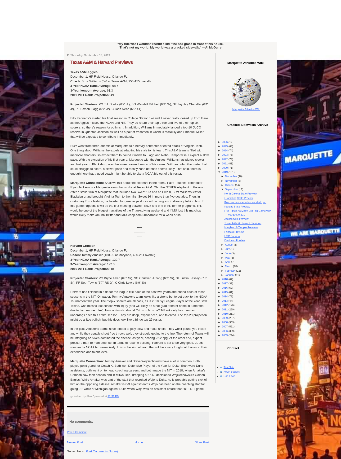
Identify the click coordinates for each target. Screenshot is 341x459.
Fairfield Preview (234, 231)
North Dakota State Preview (240, 193)
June (228, 253)
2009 (225, 318)
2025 (225, 146)
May (228, 257)
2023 (225, 154)
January (230, 275)
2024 (225, 150)
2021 (225, 163)
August (229, 244)
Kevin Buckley (232, 371)
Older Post (202, 442)
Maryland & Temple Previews (241, 227)
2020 (225, 167)
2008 (225, 322)
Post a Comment (76, 432)
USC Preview (232, 236)
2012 (225, 305)
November (231, 180)
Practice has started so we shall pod (245, 202)
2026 (225, 142)
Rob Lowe (229, 376)
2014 (225, 296)
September (231, 189)
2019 (225, 172)
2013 (225, 300)
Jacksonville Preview (236, 218)
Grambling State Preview (238, 198)
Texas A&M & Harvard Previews (101, 62)
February (230, 270)
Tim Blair (229, 367)
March (229, 266)
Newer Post (75, 442)
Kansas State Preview (237, 206)
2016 (225, 287)
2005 (225, 335)
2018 (225, 279)
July (227, 248)
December (231, 176)
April (228, 261)
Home (139, 442)
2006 (225, 331)
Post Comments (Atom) (102, 451)
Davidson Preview (234, 240)
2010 (225, 313)
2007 (225, 326)
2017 (225, 283)
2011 (225, 309)
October (230, 185)
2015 (225, 292)
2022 (225, 159)
